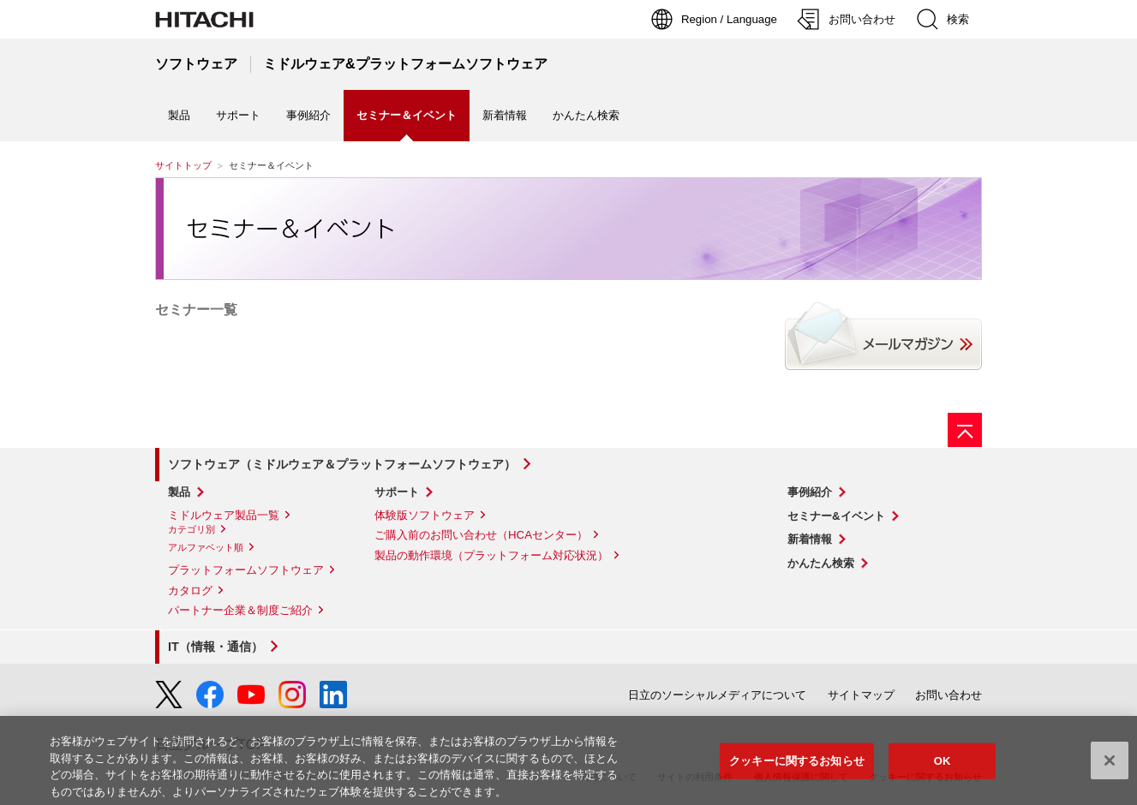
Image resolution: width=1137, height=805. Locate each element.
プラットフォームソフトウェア (246, 570)
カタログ (190, 590)
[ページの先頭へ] (965, 430)
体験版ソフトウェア (424, 515)
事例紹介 (308, 115)
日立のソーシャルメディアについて (717, 695)
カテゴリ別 (191, 529)
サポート (238, 115)
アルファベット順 (205, 547)
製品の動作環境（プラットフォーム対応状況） (491, 555)
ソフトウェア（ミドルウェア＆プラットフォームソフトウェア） (342, 464)
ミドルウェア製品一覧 (223, 515)
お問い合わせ (948, 695)
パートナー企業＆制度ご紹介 (240, 610)
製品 (179, 115)
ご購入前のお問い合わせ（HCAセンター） (481, 534)
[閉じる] (1109, 765)
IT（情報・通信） (215, 646)
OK (942, 766)
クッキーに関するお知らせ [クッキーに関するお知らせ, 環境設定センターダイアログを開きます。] (797, 766)
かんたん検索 (586, 115)
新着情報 (504, 115)
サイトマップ (861, 695)
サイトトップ (183, 165)
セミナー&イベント (836, 516)
